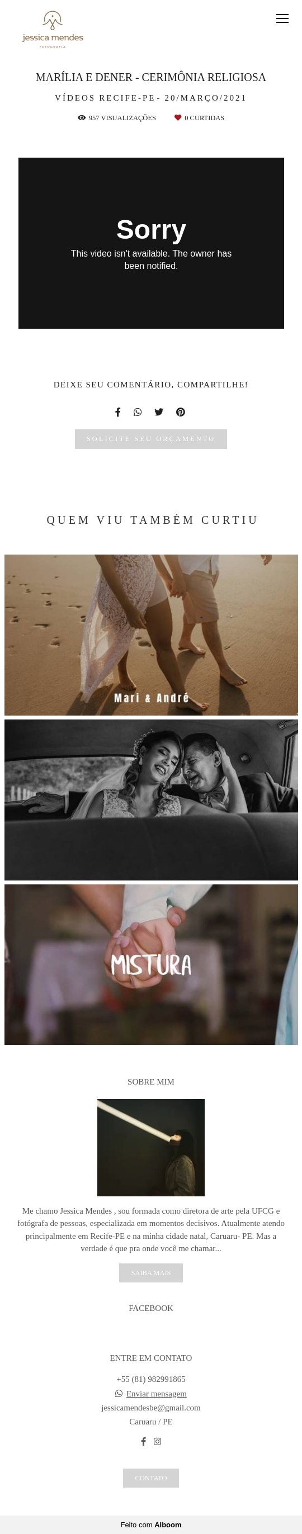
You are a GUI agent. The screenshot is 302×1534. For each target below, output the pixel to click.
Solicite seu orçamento (151, 439)
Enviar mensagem (156, 1394)
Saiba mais (151, 1273)
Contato (151, 1478)
